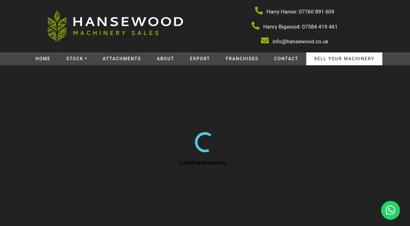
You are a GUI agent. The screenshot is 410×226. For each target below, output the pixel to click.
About (165, 58)
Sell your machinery (344, 58)
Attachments (122, 58)
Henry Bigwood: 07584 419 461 (295, 26)
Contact (286, 58)
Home (43, 58)
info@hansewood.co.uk (295, 40)
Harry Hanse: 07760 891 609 (295, 11)
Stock (74, 58)
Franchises (242, 58)
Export (200, 58)
